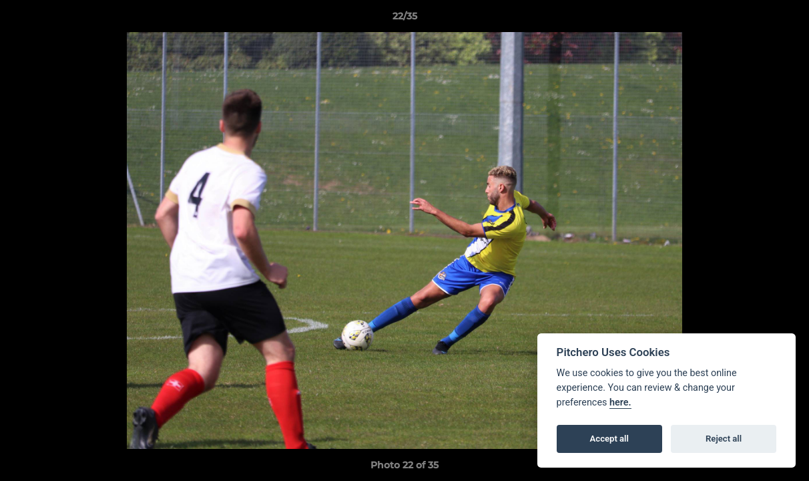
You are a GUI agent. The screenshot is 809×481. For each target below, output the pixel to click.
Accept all (609, 439)
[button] (785, 19)
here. (620, 402)
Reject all (724, 439)
